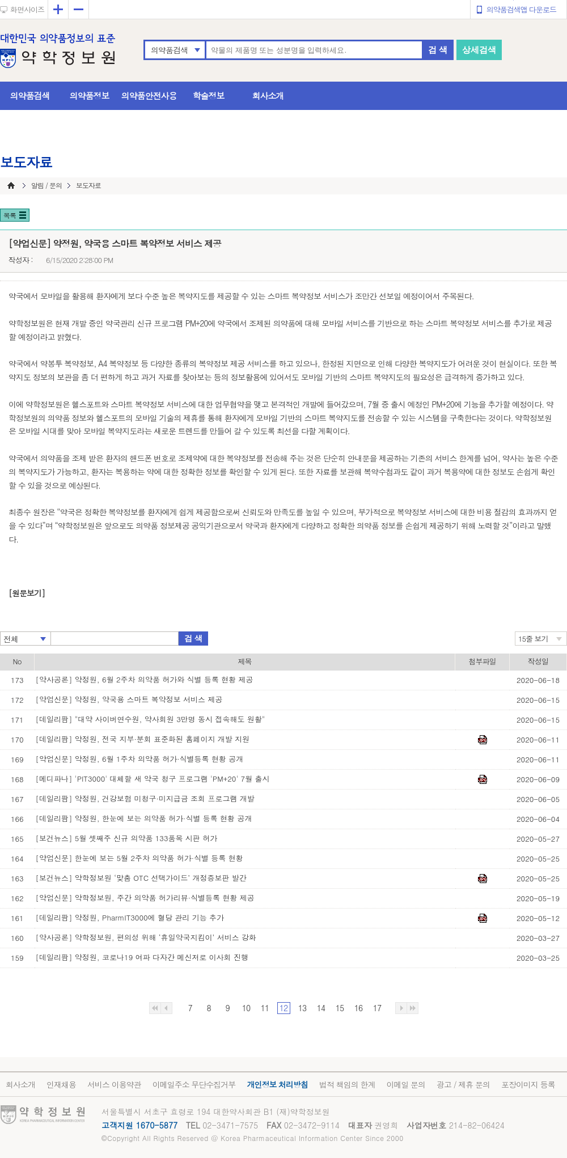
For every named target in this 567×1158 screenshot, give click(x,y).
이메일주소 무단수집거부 (194, 1084)
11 (265, 1007)
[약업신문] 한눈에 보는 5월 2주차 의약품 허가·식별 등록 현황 (139, 858)
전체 (10, 638)
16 (358, 1007)
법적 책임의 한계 (347, 1084)
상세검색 (479, 49)
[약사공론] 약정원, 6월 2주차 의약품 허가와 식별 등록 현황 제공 (144, 679)
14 (321, 1007)
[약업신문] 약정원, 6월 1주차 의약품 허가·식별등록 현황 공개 (140, 758)
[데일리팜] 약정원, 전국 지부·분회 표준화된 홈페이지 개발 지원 (143, 739)
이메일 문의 (405, 1084)
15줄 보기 (533, 638)
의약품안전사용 (149, 95)
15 (340, 1007)
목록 (9, 215)
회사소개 (268, 95)
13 (302, 1007)
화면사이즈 (27, 9)
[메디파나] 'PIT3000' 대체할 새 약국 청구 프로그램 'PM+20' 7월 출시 (153, 778)
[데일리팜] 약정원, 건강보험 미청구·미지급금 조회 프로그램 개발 (145, 798)
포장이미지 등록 (528, 1084)
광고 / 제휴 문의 (463, 1084)
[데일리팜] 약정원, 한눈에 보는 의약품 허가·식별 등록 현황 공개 (144, 818)
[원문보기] (27, 593)
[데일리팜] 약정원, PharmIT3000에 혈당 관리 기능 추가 (130, 917)
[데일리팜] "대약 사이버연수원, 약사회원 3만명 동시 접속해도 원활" (150, 719)
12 (283, 1007)
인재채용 (61, 1084)
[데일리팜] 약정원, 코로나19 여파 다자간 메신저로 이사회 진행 (142, 957)
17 (377, 1007)
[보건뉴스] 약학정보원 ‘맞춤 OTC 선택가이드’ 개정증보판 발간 (141, 878)
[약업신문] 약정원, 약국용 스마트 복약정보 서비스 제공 (129, 699)
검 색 (437, 49)
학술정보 (209, 95)
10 (246, 1007)
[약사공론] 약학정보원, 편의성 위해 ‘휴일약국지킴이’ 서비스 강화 (146, 937)
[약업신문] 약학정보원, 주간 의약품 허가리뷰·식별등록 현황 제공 (145, 897)
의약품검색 (169, 50)
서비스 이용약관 (114, 1084)
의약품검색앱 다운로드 (521, 9)
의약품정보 (89, 95)
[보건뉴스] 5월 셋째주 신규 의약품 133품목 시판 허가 (127, 838)
